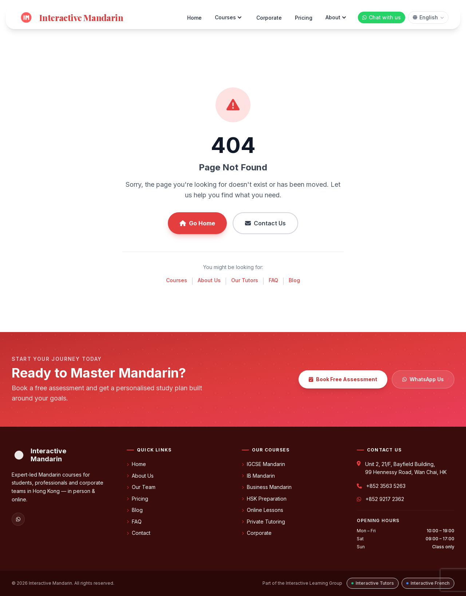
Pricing (303, 18)
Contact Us (265, 223)
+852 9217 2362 (385, 499)
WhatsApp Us (423, 379)
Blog (294, 280)
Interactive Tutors (372, 583)
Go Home (197, 223)
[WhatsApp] (18, 519)
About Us (209, 280)
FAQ (273, 280)
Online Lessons (262, 510)
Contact (138, 533)
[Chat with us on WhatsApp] (381, 17)
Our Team (141, 487)
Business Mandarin (267, 487)
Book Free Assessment (343, 379)
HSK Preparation (264, 499)
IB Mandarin (258, 476)
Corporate (269, 18)
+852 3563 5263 (386, 486)
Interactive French (428, 583)
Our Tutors (244, 280)
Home (194, 18)
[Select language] (428, 17)
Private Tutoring (263, 521)
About (336, 17)
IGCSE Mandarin (263, 464)
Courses (229, 17)
